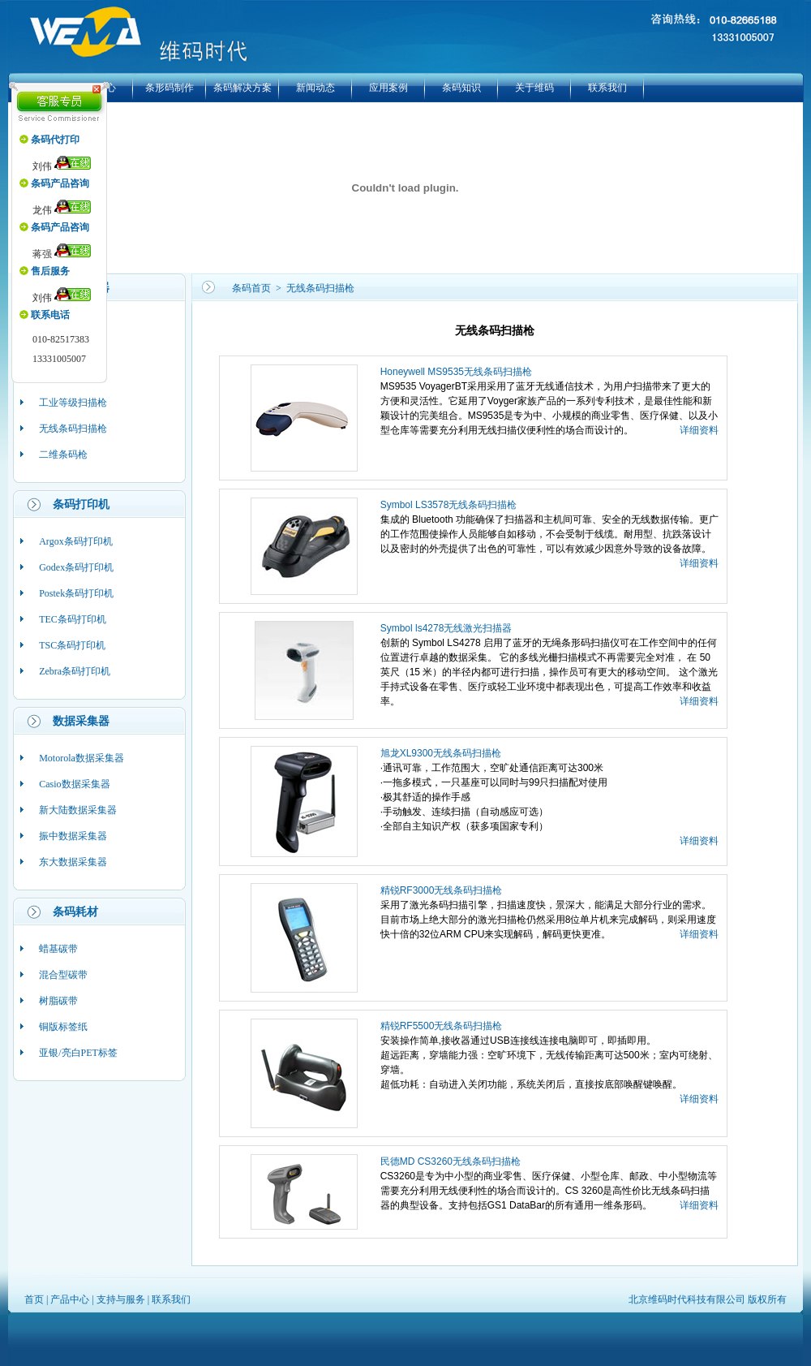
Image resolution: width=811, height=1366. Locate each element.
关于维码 (534, 87)
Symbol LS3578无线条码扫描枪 (448, 505)
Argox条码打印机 (75, 541)
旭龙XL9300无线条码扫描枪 (440, 753)
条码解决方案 (242, 87)
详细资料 (699, 430)
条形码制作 (169, 87)
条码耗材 (75, 912)
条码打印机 (81, 504)
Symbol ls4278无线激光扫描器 (446, 628)
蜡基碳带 (58, 948)
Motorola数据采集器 (81, 758)
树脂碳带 (58, 1000)
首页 (34, 1299)
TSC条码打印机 (72, 645)
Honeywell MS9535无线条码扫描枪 (456, 371)
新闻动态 (315, 87)
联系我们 (607, 87)
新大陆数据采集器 (78, 810)
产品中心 (69, 1299)
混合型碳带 (63, 974)
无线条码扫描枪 (73, 428)
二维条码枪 (63, 454)
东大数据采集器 (73, 862)
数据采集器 (81, 721)
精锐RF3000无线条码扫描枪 (441, 890)
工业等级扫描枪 (73, 402)
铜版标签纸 (63, 1026)
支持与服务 (121, 1299)
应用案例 (388, 87)
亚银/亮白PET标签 (78, 1052)
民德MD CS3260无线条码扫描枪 (450, 1161)
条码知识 (461, 87)
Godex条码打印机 (76, 567)
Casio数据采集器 (74, 784)
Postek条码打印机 (76, 593)
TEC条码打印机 (72, 619)
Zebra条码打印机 (74, 671)
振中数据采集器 (73, 836)
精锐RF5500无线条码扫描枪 (441, 1026)
